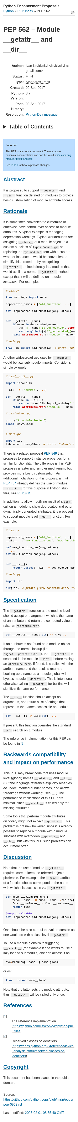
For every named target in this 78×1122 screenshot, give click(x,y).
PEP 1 (14, 165)
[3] (53, 793)
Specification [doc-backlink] (19, 600)
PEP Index (25, 11)
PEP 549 (50, 453)
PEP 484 (9, 483)
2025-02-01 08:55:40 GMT (44, 1113)
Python (8, 11)
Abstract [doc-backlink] (14, 179)
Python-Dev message (42, 114)
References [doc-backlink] (17, 1005)
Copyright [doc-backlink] (15, 1067)
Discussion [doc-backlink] (17, 857)
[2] (23, 743)
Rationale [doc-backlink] (15, 211)
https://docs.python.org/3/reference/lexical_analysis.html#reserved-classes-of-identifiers (43, 1051)
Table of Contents (31, 127)
